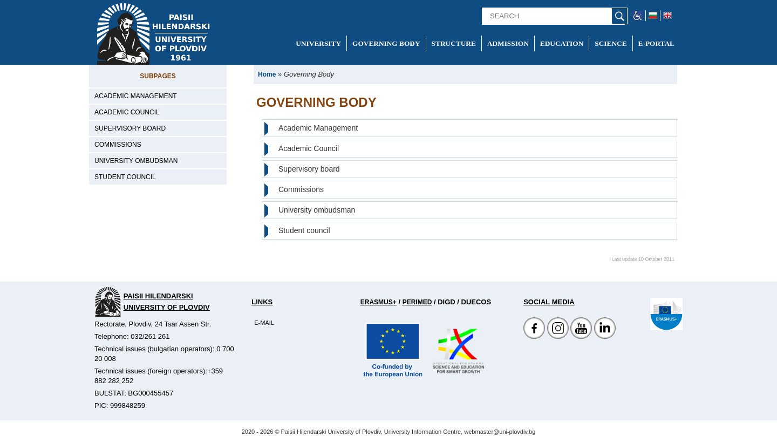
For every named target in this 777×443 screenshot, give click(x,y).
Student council (125, 177)
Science (610, 43)
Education (561, 43)
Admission (508, 43)
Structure (454, 43)
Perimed (417, 302)
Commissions (117, 144)
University (318, 43)
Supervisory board (130, 128)
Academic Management (135, 96)
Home (267, 74)
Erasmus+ (378, 302)
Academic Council (127, 112)
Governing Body (386, 43)
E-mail (264, 322)
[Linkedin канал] (605, 336)
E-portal (656, 43)
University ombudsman (136, 161)
